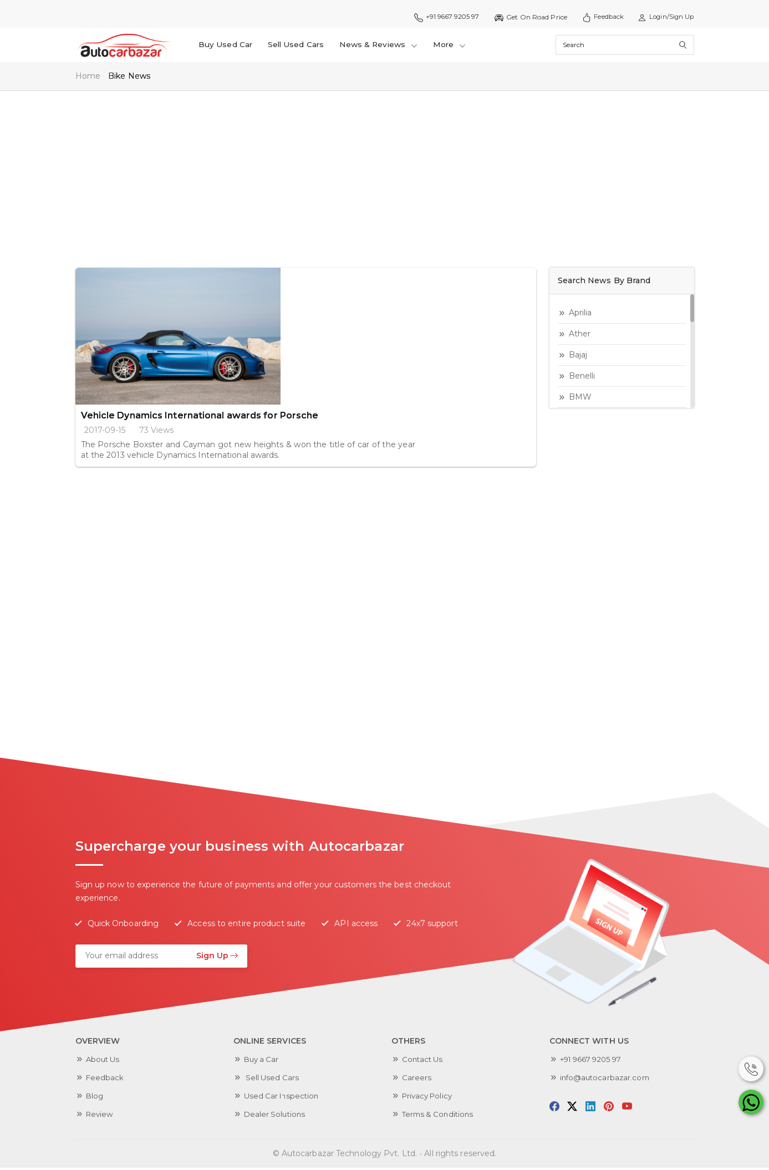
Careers (417, 1080)
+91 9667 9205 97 (437, 17)
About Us (104, 1061)
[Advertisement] (384, 176)
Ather (580, 336)
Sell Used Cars (300, 46)
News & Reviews (385, 46)
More (460, 46)
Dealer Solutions (276, 1116)
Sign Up (217, 957)
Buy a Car (263, 1061)
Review (100, 1116)
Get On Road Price (524, 17)
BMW (580, 399)
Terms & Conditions (440, 1116)
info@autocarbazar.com (607, 1080)
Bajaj (578, 357)
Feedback (598, 17)
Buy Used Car (227, 46)
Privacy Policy (429, 1098)
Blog (95, 1098)
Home (87, 79)
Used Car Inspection (283, 1098)
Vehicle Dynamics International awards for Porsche (315, 281)
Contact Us (424, 1061)
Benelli (582, 378)
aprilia (580, 315)
